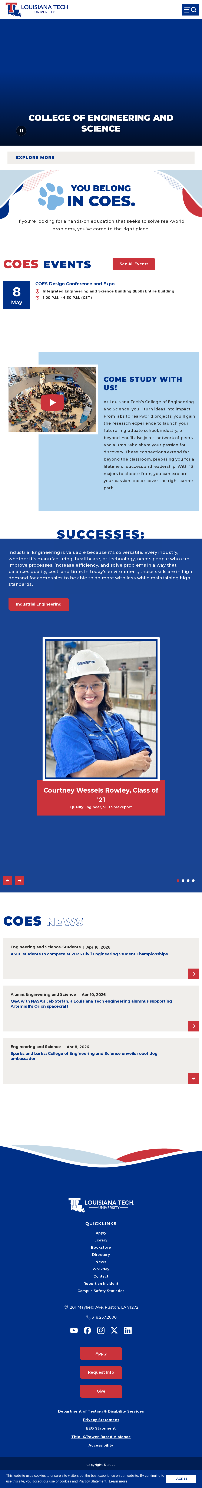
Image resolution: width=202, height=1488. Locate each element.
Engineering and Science (36, 947)
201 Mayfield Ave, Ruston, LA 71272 (104, 1307)
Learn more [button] (118, 1481)
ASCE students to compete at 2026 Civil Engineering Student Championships (89, 954)
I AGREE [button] (181, 1479)
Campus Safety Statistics (101, 1291)
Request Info (101, 1372)
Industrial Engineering (39, 604)
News (101, 1262)
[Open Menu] (190, 10)
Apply (101, 1233)
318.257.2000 (104, 1317)
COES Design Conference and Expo (75, 283)
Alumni (17, 994)
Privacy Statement (101, 1420)
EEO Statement (101, 1428)
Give (101, 1391)
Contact (101, 1276)
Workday (101, 1269)
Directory (101, 1255)
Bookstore (101, 1247)
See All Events (134, 264)
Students (71, 947)
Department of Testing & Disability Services (101, 1411)
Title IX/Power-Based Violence (101, 1437)
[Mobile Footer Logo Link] (101, 1202)
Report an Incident (101, 1284)
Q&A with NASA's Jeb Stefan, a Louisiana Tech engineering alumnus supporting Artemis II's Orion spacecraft (91, 1004)
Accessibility (101, 1445)
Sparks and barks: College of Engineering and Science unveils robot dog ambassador (84, 1056)
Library (101, 1240)
